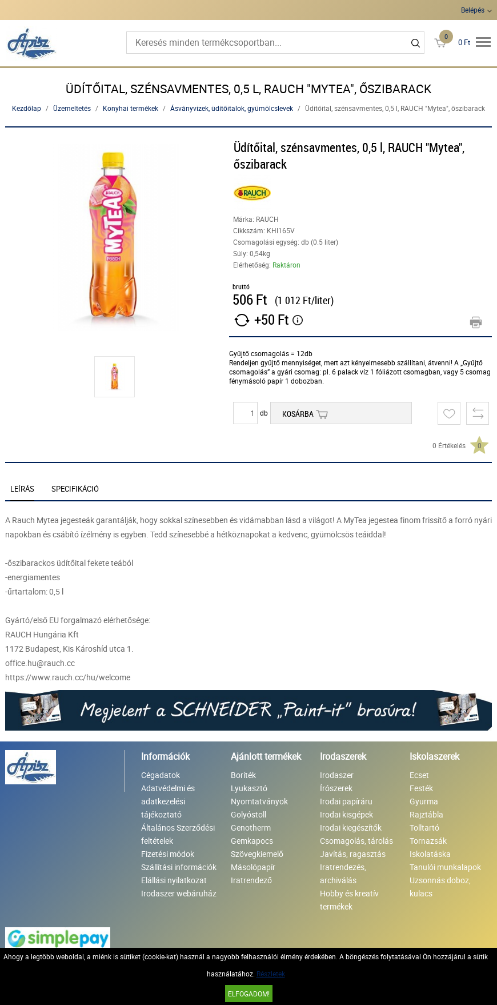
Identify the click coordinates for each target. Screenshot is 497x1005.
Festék (421, 788)
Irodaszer (337, 774)
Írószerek (336, 788)
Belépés (472, 9)
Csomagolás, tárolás (356, 840)
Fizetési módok (167, 853)
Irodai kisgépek (346, 814)
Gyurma (424, 801)
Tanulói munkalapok (445, 867)
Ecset (419, 774)
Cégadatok (160, 774)
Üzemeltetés (72, 108)
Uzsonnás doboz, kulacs (440, 887)
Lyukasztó (249, 788)
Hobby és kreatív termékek (349, 900)
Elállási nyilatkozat (174, 880)
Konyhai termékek (130, 108)
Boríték (243, 774)
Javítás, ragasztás (353, 853)
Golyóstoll (248, 814)
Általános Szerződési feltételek (178, 834)
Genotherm (251, 827)
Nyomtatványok (259, 801)
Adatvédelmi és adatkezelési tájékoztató (168, 801)
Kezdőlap (26, 108)
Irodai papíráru (346, 801)
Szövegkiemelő (257, 853)
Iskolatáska (430, 853)
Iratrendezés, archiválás (343, 874)
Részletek (270, 973)
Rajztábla (426, 814)
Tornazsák (428, 840)
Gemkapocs (252, 840)
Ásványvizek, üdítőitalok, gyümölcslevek (231, 108)
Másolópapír (253, 867)
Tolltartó (424, 827)
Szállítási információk (179, 867)
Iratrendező (251, 880)
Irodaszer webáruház (179, 893)
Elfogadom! (249, 993)
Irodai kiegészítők (351, 827)
